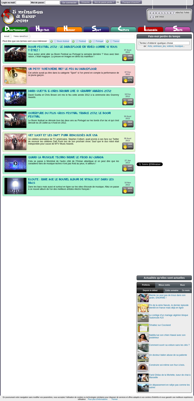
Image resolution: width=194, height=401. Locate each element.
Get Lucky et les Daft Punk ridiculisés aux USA (63, 135)
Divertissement (15, 29)
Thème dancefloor (20, 36)
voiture (170, 46)
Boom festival (63, 41)
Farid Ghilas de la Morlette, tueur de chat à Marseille (164, 378)
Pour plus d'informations (97, 399)
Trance (116, 41)
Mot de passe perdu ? (104, 2)
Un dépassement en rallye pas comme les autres (164, 388)
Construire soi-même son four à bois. (161, 368)
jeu (164, 46)
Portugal (99, 41)
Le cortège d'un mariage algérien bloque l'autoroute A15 (163, 318)
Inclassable (150, 29)
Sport (96, 29)
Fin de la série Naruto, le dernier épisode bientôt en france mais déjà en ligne (163, 308)
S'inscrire (85, 2)
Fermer (115, 399)
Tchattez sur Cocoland (154, 328)
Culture (123, 29)
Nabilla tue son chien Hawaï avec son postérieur (161, 338)
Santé (177, 29)
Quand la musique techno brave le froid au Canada (66, 157)
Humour (69, 29)
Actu (150, 46)
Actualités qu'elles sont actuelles (164, 277)
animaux (157, 46)
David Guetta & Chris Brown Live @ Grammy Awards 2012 (69, 91)
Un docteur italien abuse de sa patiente (162, 358)
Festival (82, 41)
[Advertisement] (151, 106)
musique (179, 46)
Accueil (6, 36)
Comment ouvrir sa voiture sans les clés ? (164, 348)
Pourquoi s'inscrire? (131, 2)
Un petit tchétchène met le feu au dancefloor (62, 69)
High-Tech (42, 29)
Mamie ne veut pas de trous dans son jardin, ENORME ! (161, 298)
